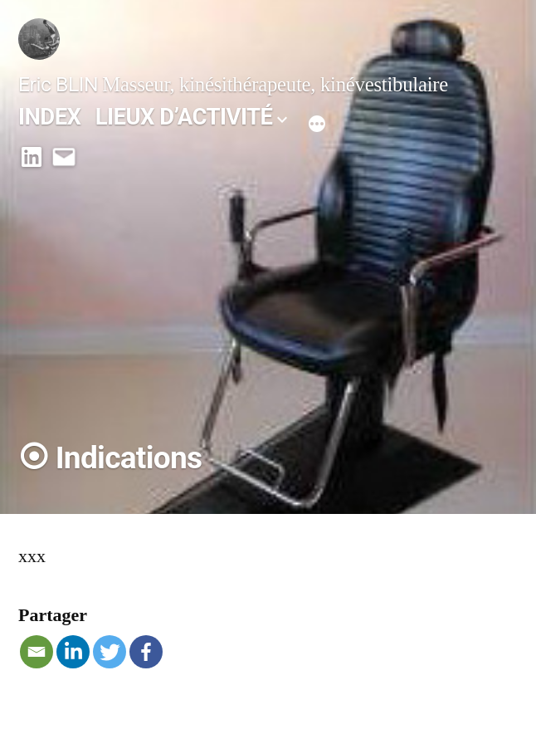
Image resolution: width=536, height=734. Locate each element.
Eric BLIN (58, 84)
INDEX (49, 116)
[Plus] (317, 121)
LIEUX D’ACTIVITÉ (184, 116)
